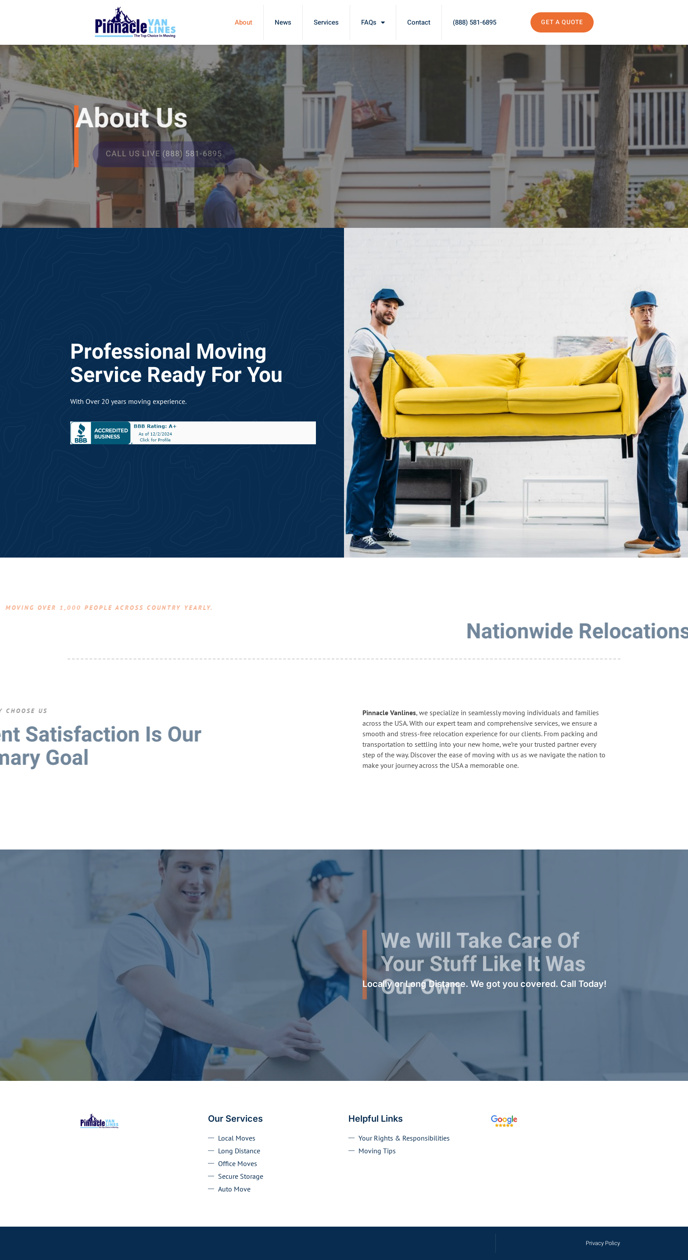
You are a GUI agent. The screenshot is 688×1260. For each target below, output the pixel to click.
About (243, 22)
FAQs (373, 22)
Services (326, 22)
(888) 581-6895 (474, 22)
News (283, 22)
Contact (418, 22)
